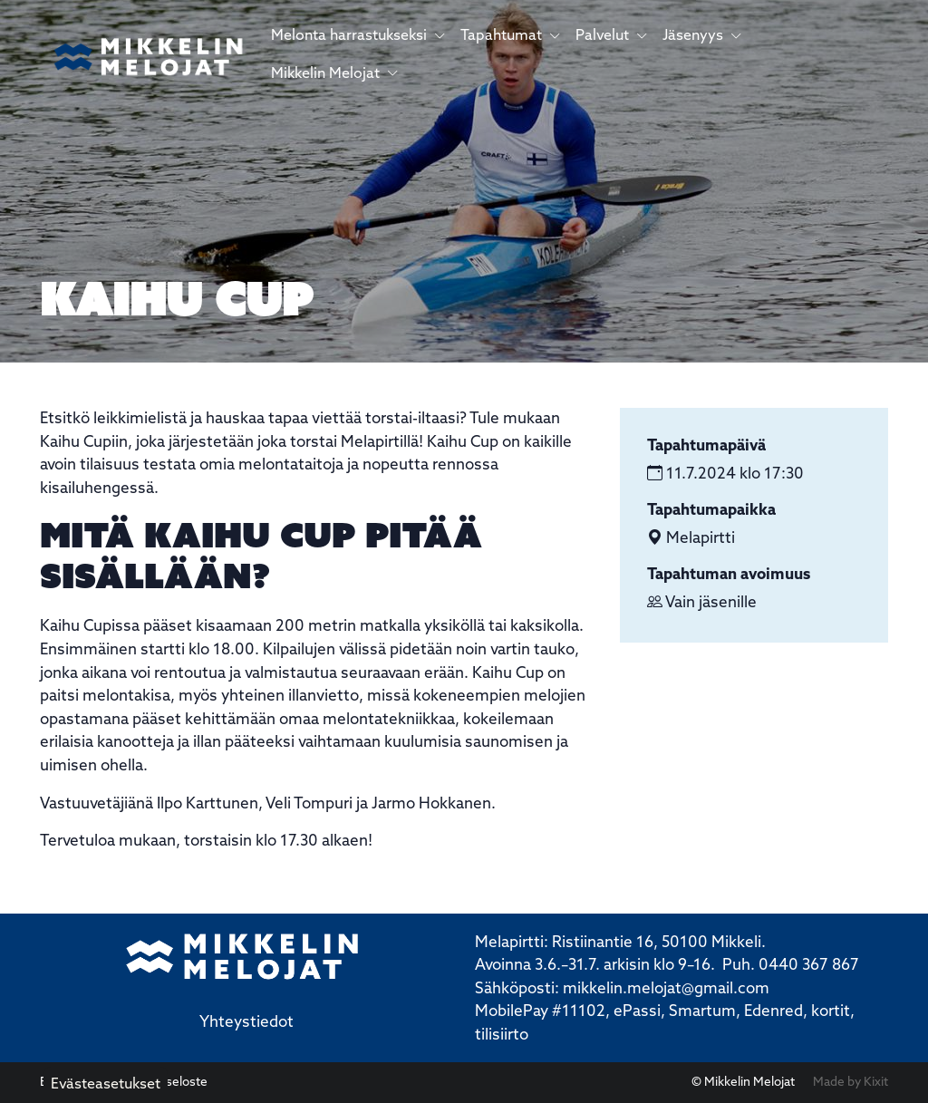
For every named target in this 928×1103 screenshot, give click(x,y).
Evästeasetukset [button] (105, 1085)
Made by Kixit (850, 1082)
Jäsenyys (702, 36)
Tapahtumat (510, 36)
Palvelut (611, 36)
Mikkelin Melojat (335, 74)
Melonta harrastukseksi (358, 36)
